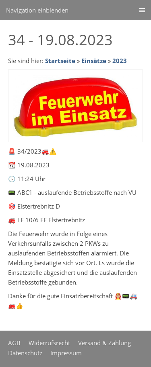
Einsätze (93, 61)
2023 (119, 61)
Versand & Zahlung (104, 343)
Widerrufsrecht (49, 343)
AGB (14, 343)
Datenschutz (25, 353)
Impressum (66, 353)
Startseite (60, 61)
